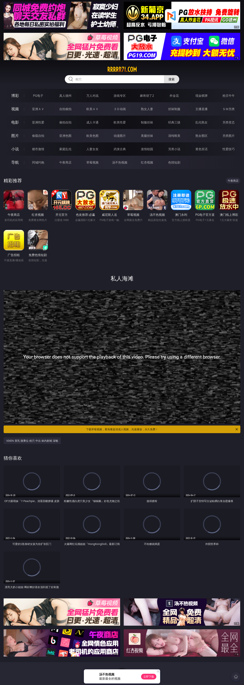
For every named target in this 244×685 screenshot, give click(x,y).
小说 (15, 149)
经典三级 (174, 122)
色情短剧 (174, 162)
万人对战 (92, 95)
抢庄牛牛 (228, 95)
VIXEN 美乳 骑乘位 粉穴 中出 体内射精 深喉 (32, 440)
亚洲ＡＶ (38, 109)
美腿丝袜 (147, 136)
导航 (15, 162)
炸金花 (174, 95)
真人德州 (65, 95)
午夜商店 (65, 162)
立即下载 (148, 676)
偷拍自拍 (65, 122)
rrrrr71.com (122, 69)
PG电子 (38, 95)
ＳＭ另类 (228, 109)
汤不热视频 (119, 162)
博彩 (15, 95)
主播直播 (201, 109)
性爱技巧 (228, 149)
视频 (15, 108)
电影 (15, 122)
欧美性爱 (120, 122)
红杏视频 (147, 162)
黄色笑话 (201, 149)
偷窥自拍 (38, 136)
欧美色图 (92, 136)
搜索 (172, 79)
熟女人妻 (147, 109)
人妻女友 (92, 149)
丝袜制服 (174, 109)
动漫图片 (120, 136)
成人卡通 (92, 122)
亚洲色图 (65, 136)
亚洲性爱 (38, 122)
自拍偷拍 (65, 109)
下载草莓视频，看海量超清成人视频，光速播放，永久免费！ (162, 429)
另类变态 (228, 122)
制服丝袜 (147, 122)
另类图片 (228, 136)
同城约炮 (38, 162)
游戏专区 (120, 95)
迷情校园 (147, 149)
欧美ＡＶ (92, 109)
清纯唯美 (174, 136)
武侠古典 (120, 149)
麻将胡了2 (147, 95)
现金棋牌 (201, 95)
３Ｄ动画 (120, 109)
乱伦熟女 (201, 122)
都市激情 (38, 149)
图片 (15, 135)
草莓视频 (92, 162)
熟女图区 (201, 136)
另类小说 (174, 149)
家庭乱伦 (65, 149)
